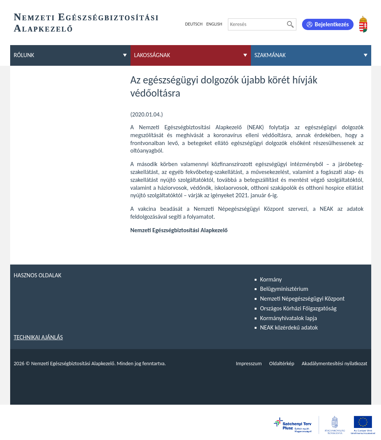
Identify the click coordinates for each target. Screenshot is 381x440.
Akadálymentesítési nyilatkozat (334, 363)
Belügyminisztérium (284, 288)
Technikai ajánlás (38, 337)
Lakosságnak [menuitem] (152, 55)
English (214, 24)
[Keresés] (290, 24)
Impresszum (249, 363)
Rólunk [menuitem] (24, 55)
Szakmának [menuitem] (270, 55)
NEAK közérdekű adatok (289, 327)
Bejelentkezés (332, 24)
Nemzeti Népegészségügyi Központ (302, 298)
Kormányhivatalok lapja (288, 318)
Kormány (271, 279)
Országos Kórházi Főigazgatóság (298, 308)
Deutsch (193, 24)
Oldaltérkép (281, 363)
